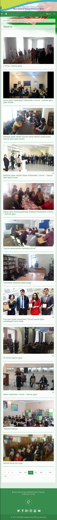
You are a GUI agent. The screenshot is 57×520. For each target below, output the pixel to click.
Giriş (49, 14)
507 (36, 472)
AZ (55, 14)
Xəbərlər (14, 20)
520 (50, 472)
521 (5, 476)
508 (41, 472)
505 (25, 472)
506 (30, 472)
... (15, 472)
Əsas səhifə (6, 20)
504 (20, 472)
